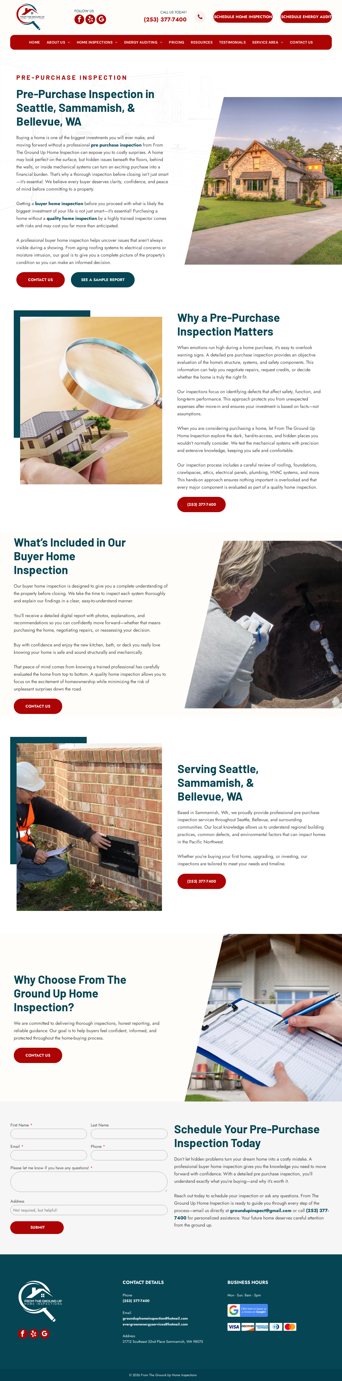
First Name (19, 1125)
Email (15, 1146)
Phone (96, 1146)
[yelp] (90, 20)
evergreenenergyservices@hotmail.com (155, 1324)
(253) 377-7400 (165, 19)
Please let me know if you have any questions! (49, 1168)
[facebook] (79, 20)
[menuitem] (34, 42)
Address (17, 1201)
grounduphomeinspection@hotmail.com (155, 1318)
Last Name (100, 1125)
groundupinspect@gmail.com (261, 1210)
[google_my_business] (101, 20)
